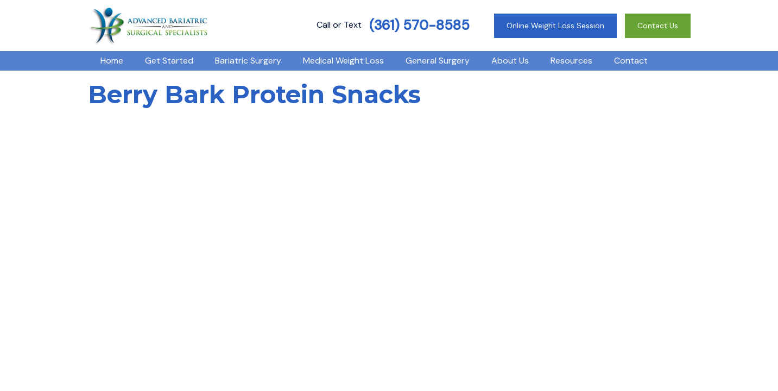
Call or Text (393, 24)
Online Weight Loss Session (555, 25)
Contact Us (657, 25)
